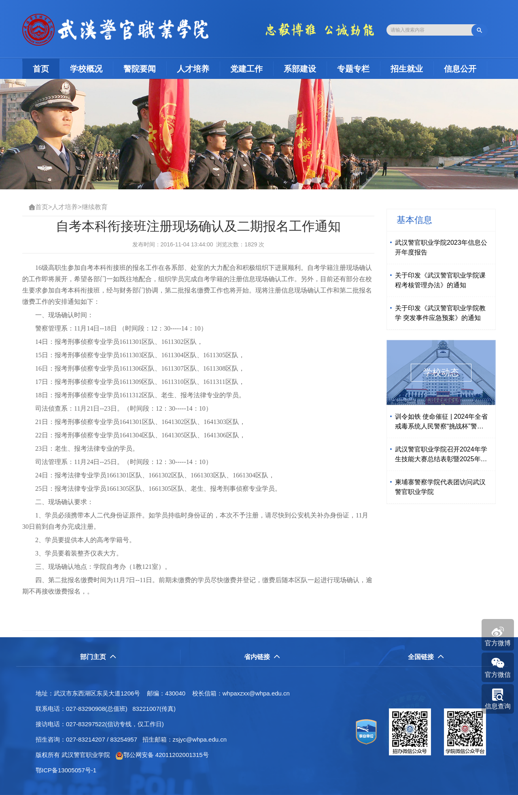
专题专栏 (353, 68)
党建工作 (246, 68)
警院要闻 (139, 68)
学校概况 (86, 68)
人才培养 (193, 68)
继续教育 (95, 207)
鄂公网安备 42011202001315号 (162, 754)
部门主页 (98, 656)
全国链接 (426, 656)
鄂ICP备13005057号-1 (69, 770)
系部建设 (300, 68)
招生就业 (407, 68)
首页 (46, 68)
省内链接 (262, 656)
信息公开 (460, 68)
